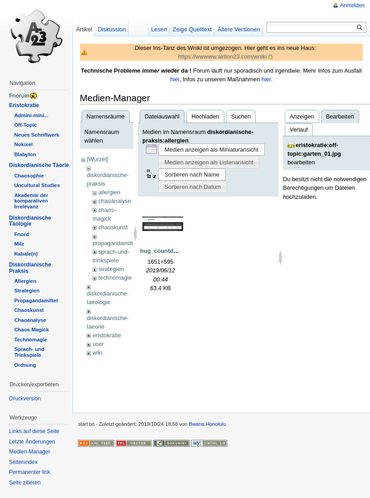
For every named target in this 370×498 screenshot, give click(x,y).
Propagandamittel (36, 300)
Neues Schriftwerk (36, 135)
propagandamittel (114, 243)
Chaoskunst (29, 310)
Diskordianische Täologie (30, 221)
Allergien (25, 281)
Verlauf (299, 129)
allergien (109, 192)
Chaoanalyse (30, 320)
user (98, 343)
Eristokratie (24, 105)
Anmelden (352, 5)
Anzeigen (302, 116)
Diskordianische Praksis (30, 267)
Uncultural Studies (37, 185)
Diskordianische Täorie (39, 165)
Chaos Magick (31, 329)
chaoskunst (113, 227)
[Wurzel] (97, 159)
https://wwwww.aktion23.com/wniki (222, 56)
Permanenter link (29, 472)
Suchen (241, 116)
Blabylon (25, 154)
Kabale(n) (26, 253)
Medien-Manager (29, 452)
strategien (111, 269)
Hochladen (205, 116)
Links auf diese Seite (34, 431)
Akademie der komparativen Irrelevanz (31, 201)
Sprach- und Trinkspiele (29, 352)
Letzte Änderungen (32, 442)
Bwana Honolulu (207, 424)
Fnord (21, 234)
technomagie (114, 277)
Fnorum (19, 96)
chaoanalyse (114, 200)
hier (175, 79)
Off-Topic (25, 125)
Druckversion (25, 398)
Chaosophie (29, 175)
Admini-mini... (31, 115)
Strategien (26, 290)
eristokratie (106, 335)
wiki (97, 352)
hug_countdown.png (168, 250)
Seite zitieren (24, 482)
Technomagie (30, 339)
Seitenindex (23, 462)
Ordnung (25, 365)
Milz (19, 244)
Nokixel (23, 144)
